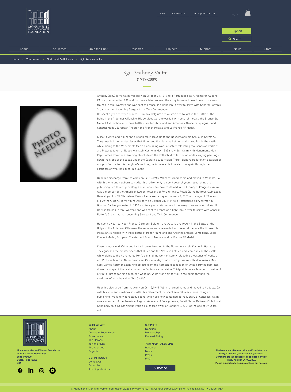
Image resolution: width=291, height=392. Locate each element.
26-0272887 (249, 360)
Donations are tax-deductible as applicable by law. (241, 356)
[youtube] (52, 370)
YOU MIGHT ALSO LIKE (159, 343)
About (92, 328)
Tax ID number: (235, 360)
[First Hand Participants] (60, 59)
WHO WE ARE (97, 325)
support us (228, 363)
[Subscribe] (160, 368)
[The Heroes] (33, 59)
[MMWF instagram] (42, 370)
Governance (96, 336)
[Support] (236, 31)
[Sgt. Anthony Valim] (91, 59)
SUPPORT (151, 325)
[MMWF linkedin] (31, 370)
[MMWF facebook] (20, 370)
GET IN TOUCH (98, 357)
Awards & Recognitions (102, 332)
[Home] (16, 59)
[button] (248, 12)
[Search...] (238, 39)
